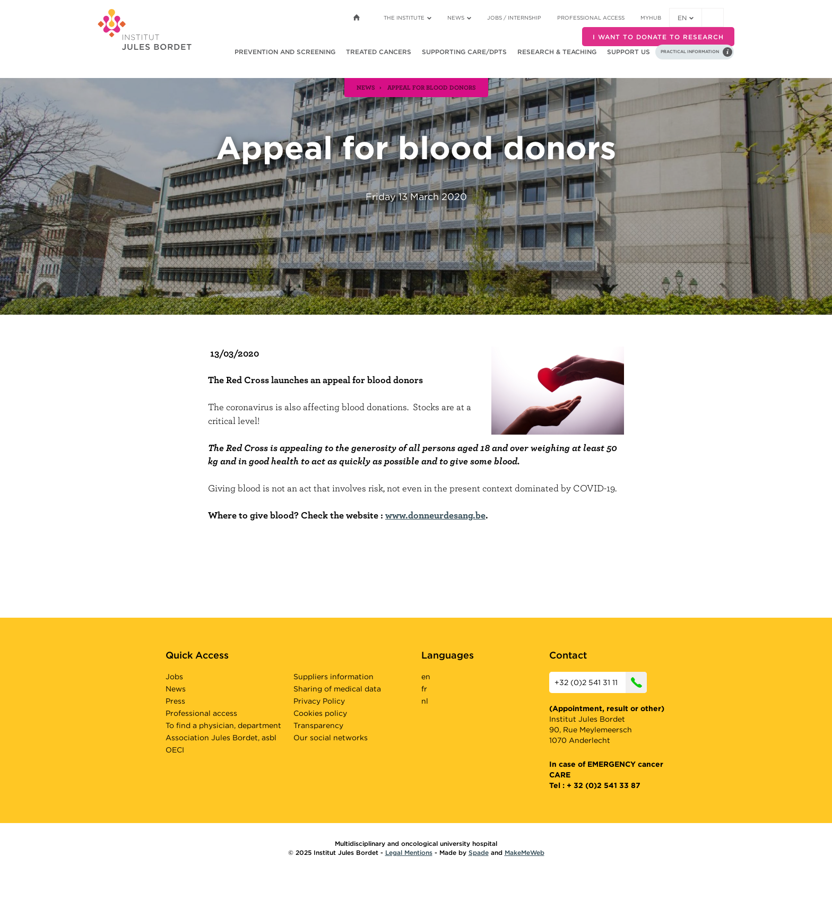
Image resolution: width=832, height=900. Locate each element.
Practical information (690, 51)
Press (175, 701)
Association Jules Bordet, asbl (221, 737)
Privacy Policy (319, 701)
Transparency (318, 725)
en (686, 18)
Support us (628, 52)
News (459, 17)
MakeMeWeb (524, 852)
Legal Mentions (408, 852)
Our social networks (330, 737)
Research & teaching (556, 52)
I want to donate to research (658, 37)
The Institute (407, 17)
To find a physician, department (223, 725)
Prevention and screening (285, 52)
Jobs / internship (514, 17)
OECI (175, 750)
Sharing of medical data (337, 689)
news (366, 87)
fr (424, 689)
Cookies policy (320, 713)
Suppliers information (333, 676)
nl (424, 701)
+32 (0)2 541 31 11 (600, 682)
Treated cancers (378, 52)
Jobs (174, 676)
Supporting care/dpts (464, 52)
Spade (479, 852)
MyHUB (650, 17)
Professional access (591, 17)
